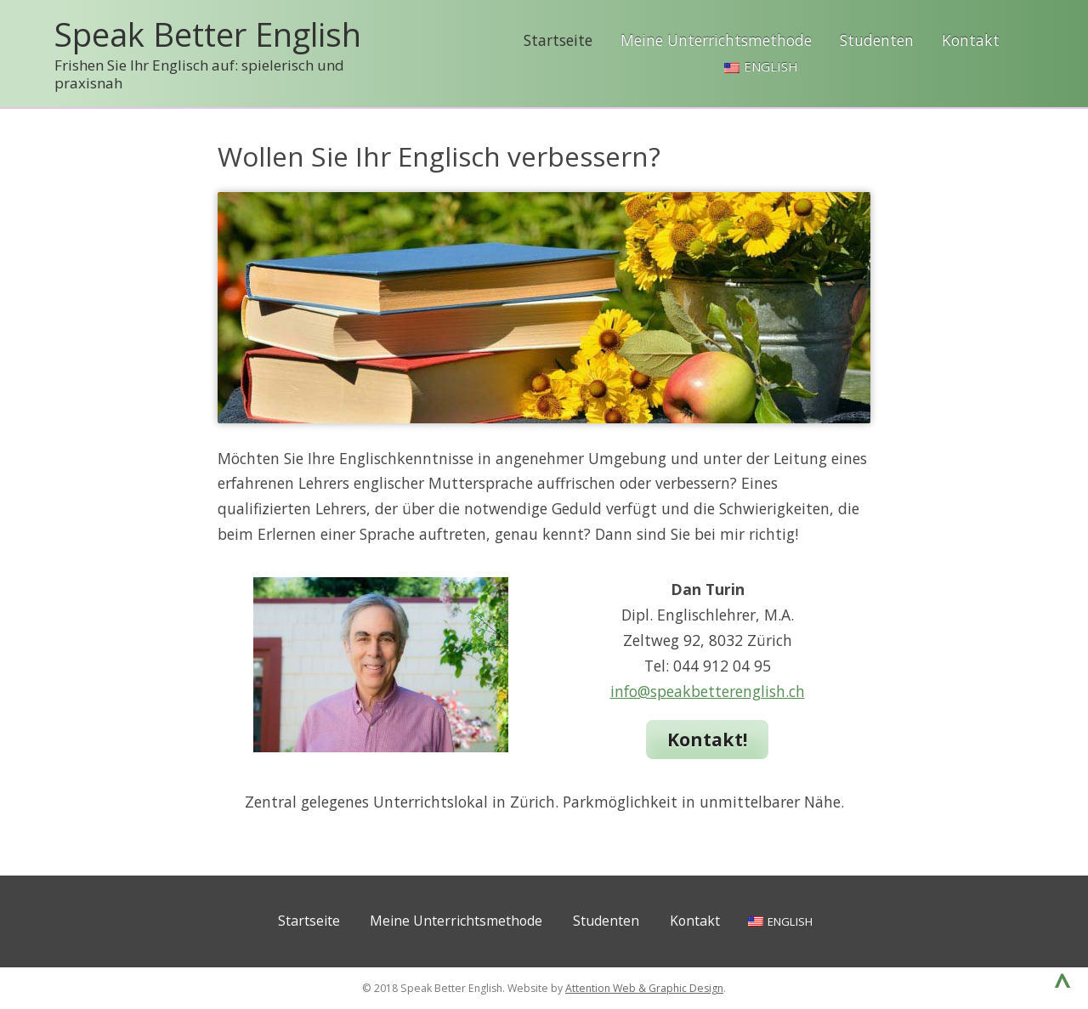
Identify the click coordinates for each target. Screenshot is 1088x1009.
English (771, 66)
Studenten (877, 40)
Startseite (558, 40)
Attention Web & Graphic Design (644, 988)
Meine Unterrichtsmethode (716, 40)
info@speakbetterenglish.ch (707, 691)
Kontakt (971, 40)
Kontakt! (707, 739)
